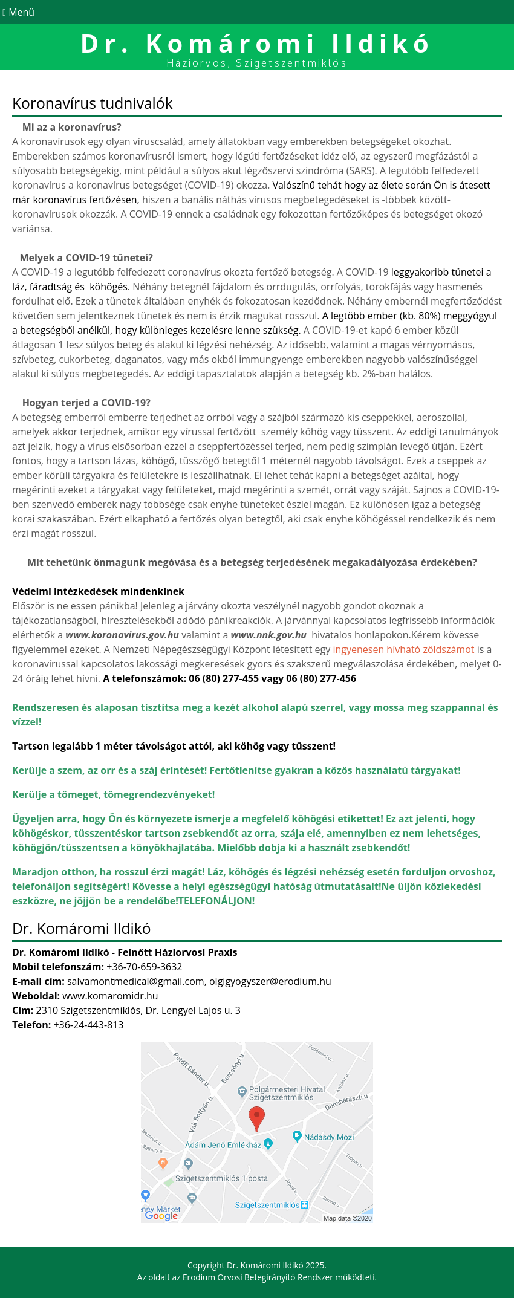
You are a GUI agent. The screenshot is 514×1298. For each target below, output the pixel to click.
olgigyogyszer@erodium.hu (270, 981)
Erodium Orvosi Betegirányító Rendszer (258, 1277)
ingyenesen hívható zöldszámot (403, 649)
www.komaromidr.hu (110, 995)
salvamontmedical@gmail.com (135, 981)
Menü (17, 12)
